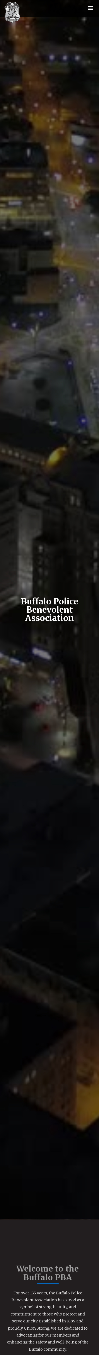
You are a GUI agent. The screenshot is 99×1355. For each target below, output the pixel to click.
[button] (90, 8)
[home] (12, 12)
